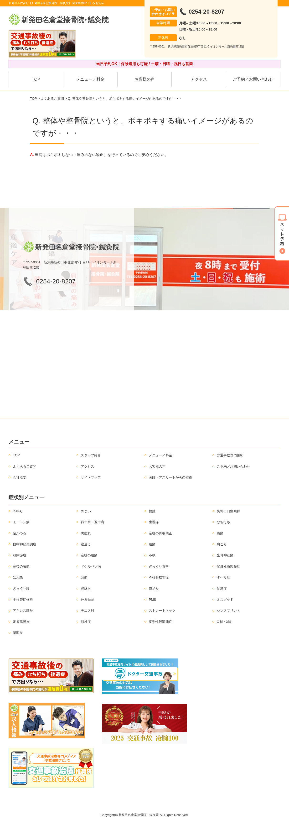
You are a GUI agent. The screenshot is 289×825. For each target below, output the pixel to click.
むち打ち (223, 522)
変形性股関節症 (160, 622)
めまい (86, 511)
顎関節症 (19, 555)
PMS (152, 599)
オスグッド (225, 599)
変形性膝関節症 (228, 566)
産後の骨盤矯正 (160, 533)
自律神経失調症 (24, 544)
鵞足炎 (154, 588)
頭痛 (84, 577)
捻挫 (152, 511)
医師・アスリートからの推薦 (170, 477)
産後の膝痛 (21, 566)
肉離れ (86, 533)
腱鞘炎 (18, 633)
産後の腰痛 (89, 555)
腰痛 (152, 544)
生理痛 (154, 522)
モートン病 (21, 522)
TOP (36, 79)
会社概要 (19, 477)
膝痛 (220, 533)
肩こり (222, 544)
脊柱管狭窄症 (159, 577)
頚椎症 (86, 622)
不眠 (152, 555)
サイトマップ (91, 477)
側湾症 (222, 588)
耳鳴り (18, 511)
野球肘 (86, 588)
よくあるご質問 (52, 98)
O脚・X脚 (224, 622)
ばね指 (18, 577)
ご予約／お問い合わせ (253, 79)
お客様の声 (144, 79)
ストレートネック (162, 610)
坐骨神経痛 (225, 555)
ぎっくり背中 (159, 566)
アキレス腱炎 (23, 610)
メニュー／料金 (90, 79)
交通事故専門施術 (230, 455)
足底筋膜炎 (21, 622)
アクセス (199, 79)
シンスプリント (228, 610)
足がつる (19, 533)
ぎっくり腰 (21, 588)
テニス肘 (87, 610)
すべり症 (223, 577)
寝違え (86, 544)
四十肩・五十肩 (92, 522)
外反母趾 (87, 599)
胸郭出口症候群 (228, 511)
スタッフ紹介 (91, 455)
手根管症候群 (23, 599)
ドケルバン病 (91, 566)
